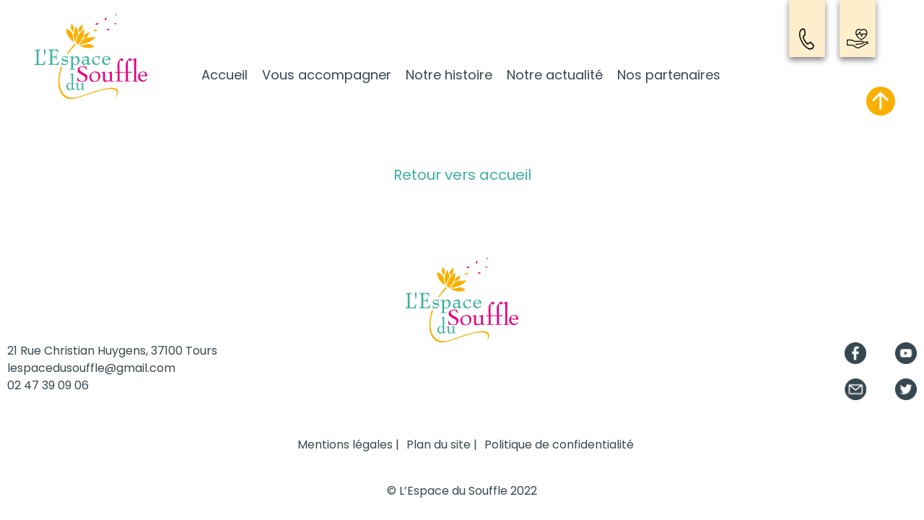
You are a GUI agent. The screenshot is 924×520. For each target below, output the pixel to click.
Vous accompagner (326, 75)
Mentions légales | (348, 444)
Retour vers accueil (462, 175)
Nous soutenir (857, 39)
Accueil (224, 75)
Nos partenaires (668, 75)
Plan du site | (441, 444)
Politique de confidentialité (559, 444)
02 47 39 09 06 (48, 385)
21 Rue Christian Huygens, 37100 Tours (112, 350)
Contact (807, 39)
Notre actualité (555, 75)
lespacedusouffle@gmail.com (91, 368)
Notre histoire (449, 75)
